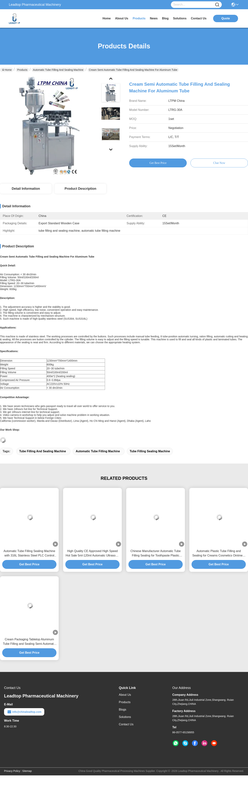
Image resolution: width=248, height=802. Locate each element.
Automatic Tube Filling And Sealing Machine (58, 69)
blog (165, 18)
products (139, 18)
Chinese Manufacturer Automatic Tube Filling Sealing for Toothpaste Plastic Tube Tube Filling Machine (155, 553)
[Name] (217, 4)
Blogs (122, 709)
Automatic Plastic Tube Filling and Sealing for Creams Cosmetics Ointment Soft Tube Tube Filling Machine (218, 553)
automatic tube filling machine (98, 451)
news (154, 18)
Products (22, 69)
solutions (180, 18)
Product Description (80, 188)
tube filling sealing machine (150, 451)
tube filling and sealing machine (42, 451)
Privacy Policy (12, 770)
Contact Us (126, 724)
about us (121, 18)
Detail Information (26, 188)
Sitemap (27, 770)
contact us (198, 18)
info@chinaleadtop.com (24, 712)
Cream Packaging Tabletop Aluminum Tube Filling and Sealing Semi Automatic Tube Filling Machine (29, 642)
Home (106, 18)
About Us (125, 694)
